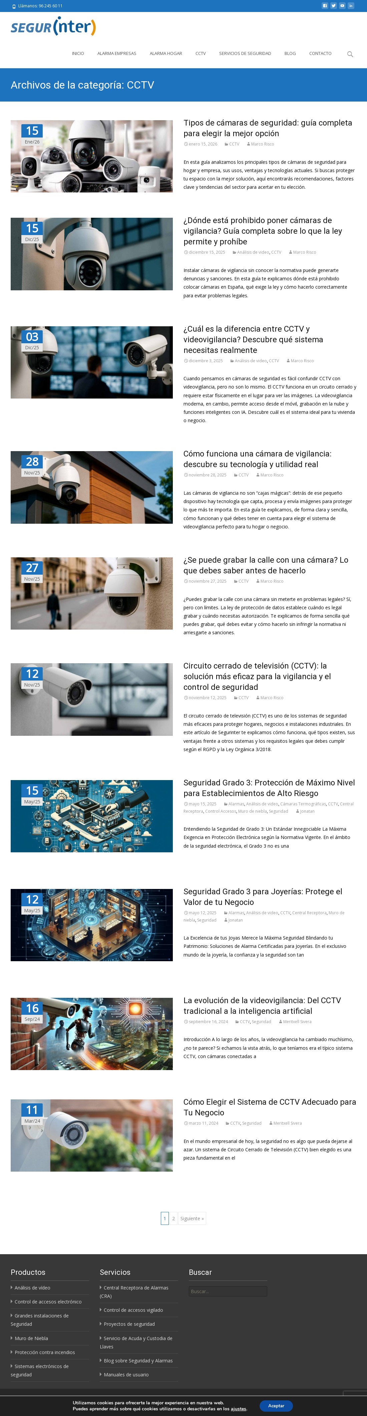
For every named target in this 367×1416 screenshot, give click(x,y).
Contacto (320, 53)
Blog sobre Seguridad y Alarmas (138, 1360)
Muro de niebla (252, 811)
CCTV (201, 53)
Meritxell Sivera (297, 1021)
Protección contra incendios (45, 1352)
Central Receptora (309, 913)
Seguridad (278, 811)
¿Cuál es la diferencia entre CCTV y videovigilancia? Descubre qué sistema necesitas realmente (253, 339)
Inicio (78, 53)
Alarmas (236, 804)
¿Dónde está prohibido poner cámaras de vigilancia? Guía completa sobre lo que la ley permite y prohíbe (263, 231)
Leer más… (196, 858)
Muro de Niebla (31, 1338)
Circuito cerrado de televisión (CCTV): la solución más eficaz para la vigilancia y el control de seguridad (257, 676)
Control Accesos (220, 811)
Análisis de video (253, 252)
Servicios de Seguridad (245, 53)
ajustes (237, 1409)
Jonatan (307, 811)
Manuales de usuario (126, 1374)
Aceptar (276, 1405)
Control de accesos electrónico (48, 1301)
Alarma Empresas (116, 53)
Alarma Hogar (166, 53)
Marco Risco (262, 144)
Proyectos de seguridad (129, 1324)
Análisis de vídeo (32, 1287)
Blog (290, 53)
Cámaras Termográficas (303, 804)
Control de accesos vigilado (133, 1310)
